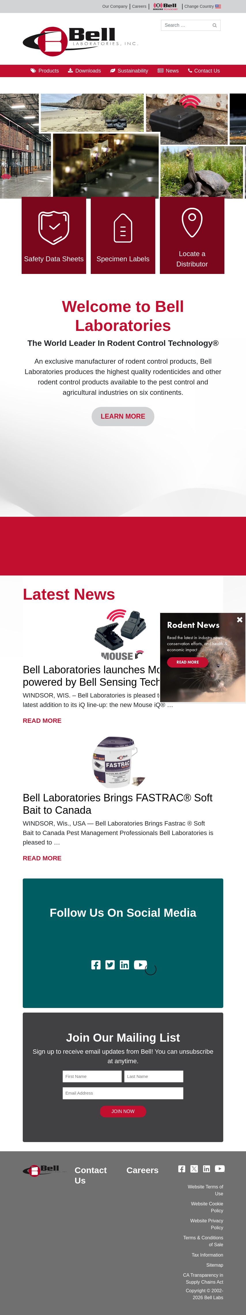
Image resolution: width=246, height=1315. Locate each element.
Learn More (123, 416)
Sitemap (214, 1265)
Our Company (114, 6)
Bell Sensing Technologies (165, 6)
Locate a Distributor (192, 232)
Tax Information (207, 1255)
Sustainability (133, 71)
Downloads (88, 71)
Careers (139, 6)
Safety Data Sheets (54, 232)
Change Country (202, 6)
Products (48, 71)
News (172, 71)
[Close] (239, 619)
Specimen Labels (123, 232)
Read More (42, 720)
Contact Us (207, 71)
